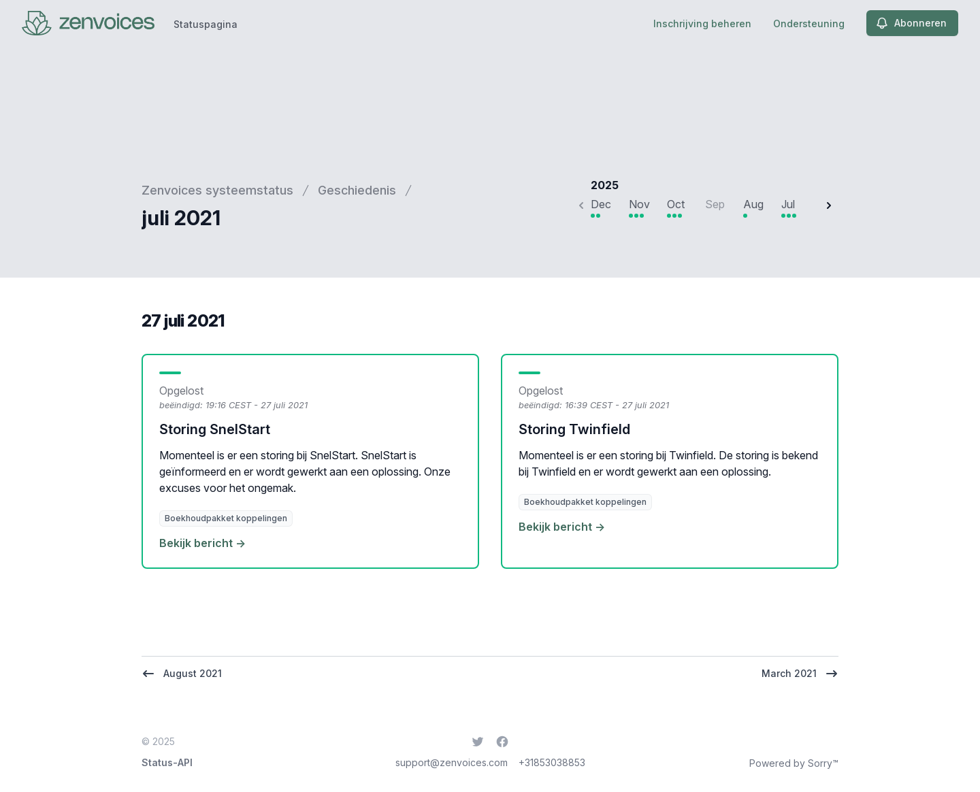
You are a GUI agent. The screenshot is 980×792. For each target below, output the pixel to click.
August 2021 (182, 673)
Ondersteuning (809, 23)
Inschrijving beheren (702, 23)
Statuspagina (206, 24)
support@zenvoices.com (451, 762)
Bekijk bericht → (202, 543)
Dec (601, 204)
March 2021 (800, 673)
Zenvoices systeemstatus (217, 190)
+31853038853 (552, 762)
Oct (676, 204)
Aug (753, 204)
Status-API (167, 762)
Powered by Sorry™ (793, 763)
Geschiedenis (357, 190)
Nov (639, 204)
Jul (788, 204)
